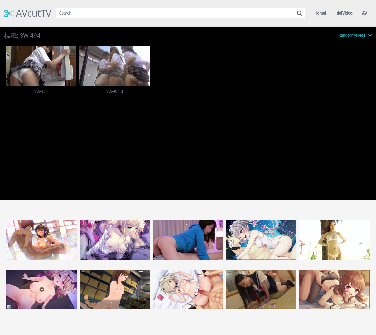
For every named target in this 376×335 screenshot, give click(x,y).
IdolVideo (344, 13)
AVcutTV (27, 13)
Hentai (320, 13)
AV (364, 13)
